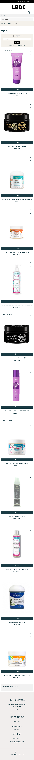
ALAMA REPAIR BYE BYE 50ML (17, 517)
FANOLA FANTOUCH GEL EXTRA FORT (17, 93)
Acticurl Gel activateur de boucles (17, 569)
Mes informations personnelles (17, 704)
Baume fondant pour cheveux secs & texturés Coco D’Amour (17, 199)
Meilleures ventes (17, 726)
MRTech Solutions (19, 755)
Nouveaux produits (17, 724)
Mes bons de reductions (17, 712)
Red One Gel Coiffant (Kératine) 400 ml (17, 358)
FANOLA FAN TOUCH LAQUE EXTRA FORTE (17, 411)
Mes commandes (17, 707)
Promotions (17, 721)
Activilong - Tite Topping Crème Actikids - (17, 675)
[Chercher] (17, 15)
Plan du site (17, 729)
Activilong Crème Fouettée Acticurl (17, 464)
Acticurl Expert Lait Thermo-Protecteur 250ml (17, 305)
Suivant (17, 689)
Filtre (17, 42)
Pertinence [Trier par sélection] (17, 39)
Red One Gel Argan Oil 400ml (17, 146)
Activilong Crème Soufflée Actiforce (17, 252)
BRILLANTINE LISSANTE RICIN (17, 622)
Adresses (17, 709)
